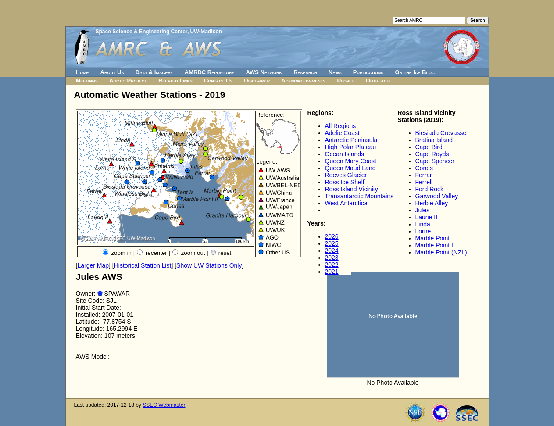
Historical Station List (143, 265)
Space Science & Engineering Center (141, 32)
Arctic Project (128, 80)
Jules (422, 210)
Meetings (87, 80)
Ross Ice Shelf (345, 182)
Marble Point (432, 238)
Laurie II (426, 217)
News (335, 72)
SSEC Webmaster (164, 405)
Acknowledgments (303, 80)
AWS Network (264, 72)
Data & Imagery (154, 72)
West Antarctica (346, 203)
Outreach (378, 80)
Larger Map (93, 265)
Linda (422, 224)
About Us (112, 72)
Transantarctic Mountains (359, 196)
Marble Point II (435, 245)
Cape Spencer (435, 161)
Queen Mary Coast (351, 161)
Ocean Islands (345, 154)
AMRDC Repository (209, 72)
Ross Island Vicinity (351, 189)
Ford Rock (429, 189)
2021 (332, 271)
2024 (332, 250)
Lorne (423, 231)
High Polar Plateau (350, 146)
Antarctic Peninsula (351, 139)
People (345, 80)
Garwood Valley (436, 196)
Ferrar (423, 175)
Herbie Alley (431, 203)
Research (305, 72)
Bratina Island (434, 139)
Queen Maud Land (350, 168)
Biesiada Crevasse (441, 132)
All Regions (340, 125)
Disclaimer (257, 80)
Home (82, 72)
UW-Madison (206, 32)
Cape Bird (429, 146)
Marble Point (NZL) (441, 252)
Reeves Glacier (346, 175)
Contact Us (218, 80)
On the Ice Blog (415, 72)
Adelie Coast (342, 132)
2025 (332, 243)
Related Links (175, 80)
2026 (332, 236)
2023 (332, 257)
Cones (424, 168)
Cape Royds (432, 154)
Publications (368, 72)
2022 (332, 264)
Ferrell (424, 182)
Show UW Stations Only (209, 265)
